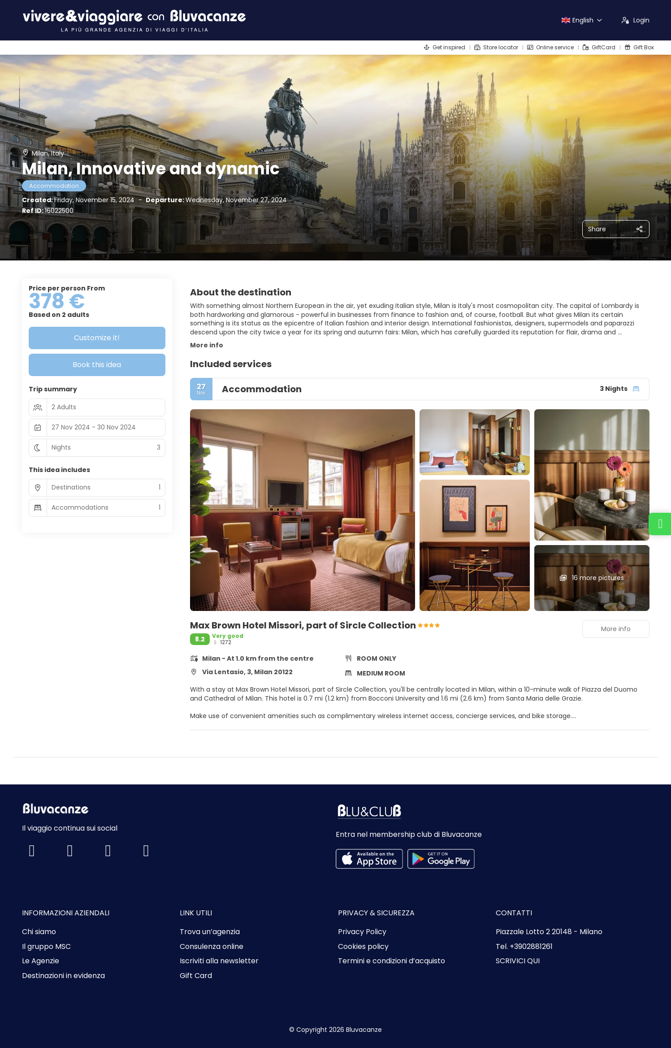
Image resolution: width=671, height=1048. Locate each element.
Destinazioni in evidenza (63, 976)
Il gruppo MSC (46, 947)
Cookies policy (363, 947)
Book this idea (97, 364)
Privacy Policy (362, 932)
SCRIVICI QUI (518, 961)
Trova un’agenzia (210, 932)
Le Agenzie (40, 961)
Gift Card (196, 976)
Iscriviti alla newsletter (219, 961)
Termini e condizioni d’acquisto (391, 961)
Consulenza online (211, 947)
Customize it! (97, 338)
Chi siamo (39, 932)
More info (206, 345)
